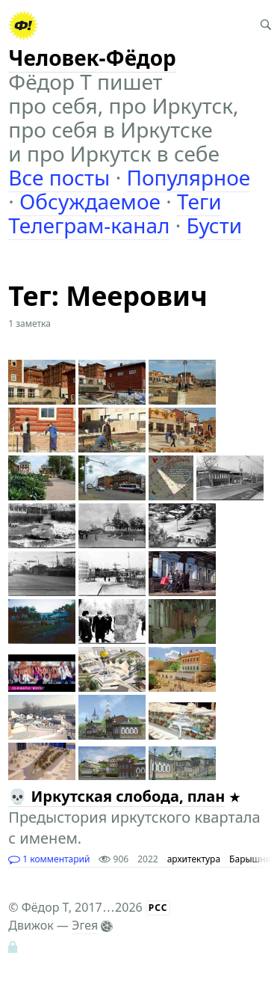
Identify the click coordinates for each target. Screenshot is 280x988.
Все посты (59, 177)
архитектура (193, 859)
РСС (158, 907)
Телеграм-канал (88, 225)
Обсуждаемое (90, 201)
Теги (199, 201)
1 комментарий (49, 859)
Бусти (215, 225)
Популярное (188, 177)
